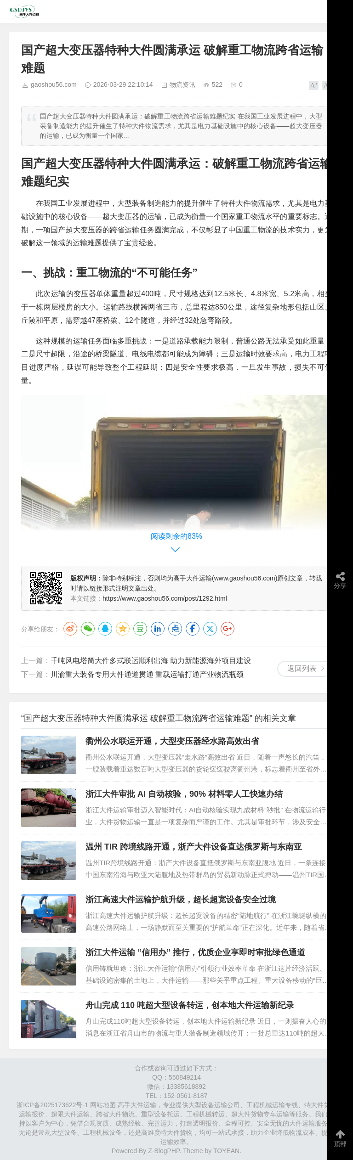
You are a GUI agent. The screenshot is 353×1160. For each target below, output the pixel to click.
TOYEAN (226, 1150)
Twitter (210, 629)
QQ (105, 629)
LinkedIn (158, 629)
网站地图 (103, 1105)
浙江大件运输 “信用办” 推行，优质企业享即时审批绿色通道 (195, 952)
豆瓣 (140, 629)
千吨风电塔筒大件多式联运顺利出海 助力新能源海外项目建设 (151, 660)
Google (227, 629)
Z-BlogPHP (163, 1150)
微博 (70, 629)
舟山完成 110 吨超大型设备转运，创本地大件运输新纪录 (189, 1005)
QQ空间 (123, 629)
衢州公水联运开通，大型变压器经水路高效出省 (172, 741)
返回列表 (302, 668)
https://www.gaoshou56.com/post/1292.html (164, 598)
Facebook (192, 629)
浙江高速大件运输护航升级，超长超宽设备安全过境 (180, 899)
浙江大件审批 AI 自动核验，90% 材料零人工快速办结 (184, 794)
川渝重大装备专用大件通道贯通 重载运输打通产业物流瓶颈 (147, 674)
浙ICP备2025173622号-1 (52, 1105)
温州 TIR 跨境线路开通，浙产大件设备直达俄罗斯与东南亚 (193, 846)
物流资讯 (182, 84)
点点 (175, 629)
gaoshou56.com (54, 84)
